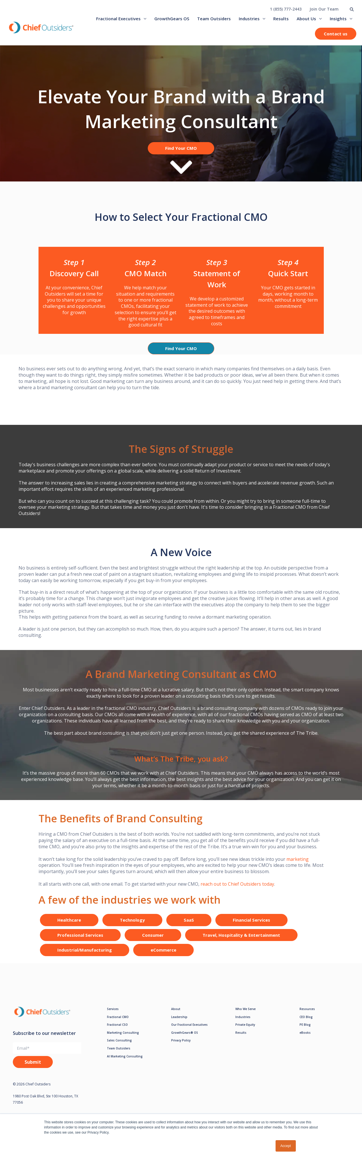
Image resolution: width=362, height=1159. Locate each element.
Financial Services (251, 925)
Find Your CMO (181, 148)
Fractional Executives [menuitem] (118, 18)
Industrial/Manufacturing (84, 955)
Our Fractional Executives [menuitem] (189, 1029)
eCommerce (163, 955)
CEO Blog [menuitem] (306, 1022)
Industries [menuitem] (249, 18)
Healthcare (69, 925)
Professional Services (80, 940)
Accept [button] (285, 1146)
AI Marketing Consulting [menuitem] (125, 1061)
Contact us (335, 34)
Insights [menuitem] (338, 18)
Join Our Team (324, 9)
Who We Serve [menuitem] (245, 1014)
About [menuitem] (175, 1014)
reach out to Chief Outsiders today (236, 889)
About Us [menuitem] (306, 18)
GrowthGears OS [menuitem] (171, 18)
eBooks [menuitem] (305, 1037)
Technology (132, 925)
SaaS (189, 925)
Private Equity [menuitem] (245, 1029)
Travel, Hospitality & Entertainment (241, 940)
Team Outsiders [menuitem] (214, 18)
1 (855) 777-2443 (286, 9)
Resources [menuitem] (307, 1014)
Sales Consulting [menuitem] (119, 1045)
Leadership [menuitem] (179, 1022)
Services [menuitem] (113, 1014)
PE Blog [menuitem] (305, 1029)
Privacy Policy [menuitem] (181, 1045)
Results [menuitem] (281, 18)
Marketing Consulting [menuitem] (123, 1037)
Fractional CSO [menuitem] (117, 1029)
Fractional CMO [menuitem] (118, 1022)
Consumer (153, 940)
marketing (297, 864)
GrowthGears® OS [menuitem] (184, 1037)
